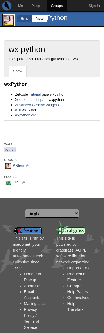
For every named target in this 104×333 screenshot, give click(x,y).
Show (17, 71)
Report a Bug (79, 268)
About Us (32, 286)
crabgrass (65, 250)
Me (20, 6)
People (36, 6)
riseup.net (21, 244)
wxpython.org (25, 115)
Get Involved (78, 297)
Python (57, 17)
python (10, 149)
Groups (57, 6)
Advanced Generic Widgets (37, 105)
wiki (18, 110)
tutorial (34, 100)
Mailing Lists (35, 303)
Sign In (94, 6)
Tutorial (35, 94)
